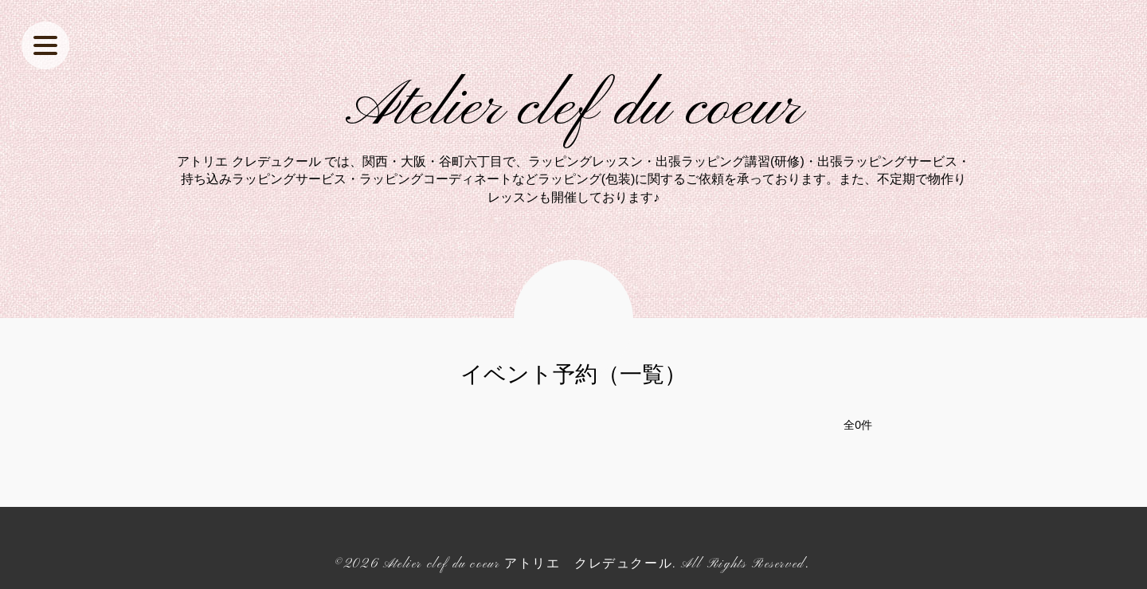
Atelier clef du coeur (574, 108)
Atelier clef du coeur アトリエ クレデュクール (527, 564)
